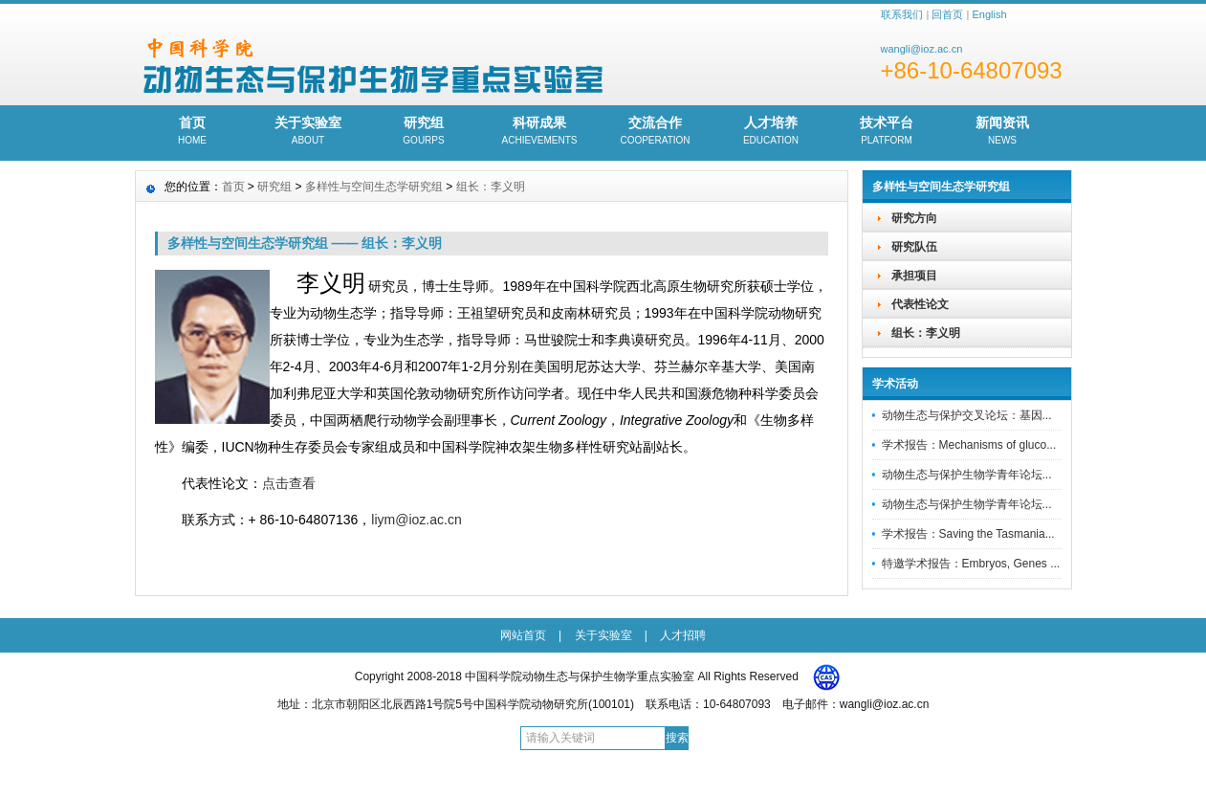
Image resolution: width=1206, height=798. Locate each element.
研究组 (424, 132)
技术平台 (887, 132)
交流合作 (655, 132)
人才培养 (771, 132)
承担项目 (914, 275)
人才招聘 (683, 635)
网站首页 (523, 635)
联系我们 (902, 14)
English (989, 14)
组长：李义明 (925, 333)
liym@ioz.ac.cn (416, 519)
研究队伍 (914, 247)
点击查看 (289, 483)
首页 (192, 132)
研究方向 (914, 218)
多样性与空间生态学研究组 (374, 186)
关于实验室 (308, 132)
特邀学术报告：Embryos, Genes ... (971, 563)
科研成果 (540, 132)
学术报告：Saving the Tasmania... (968, 534)
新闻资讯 (1002, 132)
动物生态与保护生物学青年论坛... (967, 474)
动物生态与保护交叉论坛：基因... (967, 415)
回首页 (947, 14)
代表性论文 (920, 304)
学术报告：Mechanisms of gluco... (969, 445)
